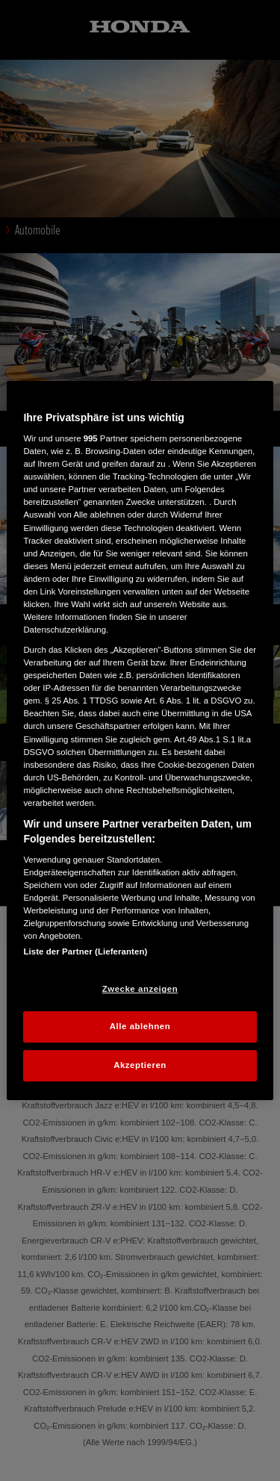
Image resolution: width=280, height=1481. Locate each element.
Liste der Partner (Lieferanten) (85, 951)
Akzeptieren (140, 1065)
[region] (140, 741)
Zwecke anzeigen (140, 988)
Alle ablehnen (140, 1026)
